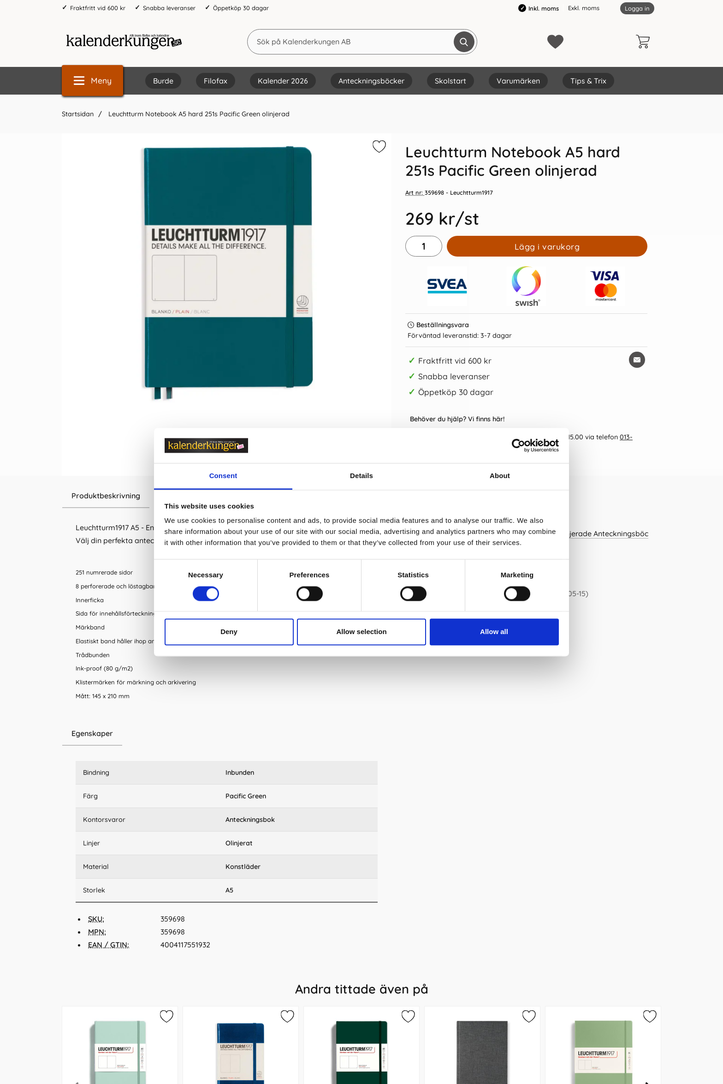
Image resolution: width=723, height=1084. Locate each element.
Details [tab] (361, 476)
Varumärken (518, 80)
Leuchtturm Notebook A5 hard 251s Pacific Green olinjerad (198, 114)
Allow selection (361, 632)
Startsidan (78, 114)
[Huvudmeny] (92, 80)
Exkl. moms (583, 8)
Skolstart (450, 80)
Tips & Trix (588, 80)
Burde (163, 80)
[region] (226, 734)
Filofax (215, 80)
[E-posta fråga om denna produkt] (637, 360)
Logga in (637, 8)
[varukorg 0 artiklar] (645, 41)
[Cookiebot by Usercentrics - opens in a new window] (518, 445)
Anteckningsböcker (371, 80)
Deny (228, 632)
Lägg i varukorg (547, 246)
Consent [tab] (223, 476)
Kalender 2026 (283, 80)
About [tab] (500, 476)
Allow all (494, 632)
